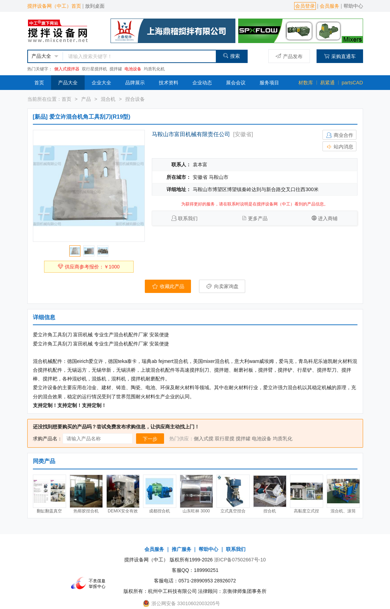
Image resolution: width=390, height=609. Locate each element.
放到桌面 (95, 6)
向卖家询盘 (222, 286)
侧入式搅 (203, 438)
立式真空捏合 (233, 511)
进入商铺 (328, 218)
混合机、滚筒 (343, 511)
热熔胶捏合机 (86, 511)
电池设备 (133, 68)
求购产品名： (47, 438)
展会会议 (236, 82)
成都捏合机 (159, 511)
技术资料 (168, 82)
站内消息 (340, 146)
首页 (39, 82)
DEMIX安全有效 (123, 511)
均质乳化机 (154, 68)
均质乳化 (282, 438)
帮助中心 (353, 6)
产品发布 (289, 56)
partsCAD (352, 82)
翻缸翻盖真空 (49, 511)
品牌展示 (135, 82)
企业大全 (101, 82)
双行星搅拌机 (94, 68)
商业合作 (340, 135)
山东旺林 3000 (196, 511)
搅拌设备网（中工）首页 (54, 6)
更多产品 (258, 218)
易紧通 (327, 82)
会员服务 (329, 6)
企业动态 (202, 82)
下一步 (150, 439)
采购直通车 (340, 56)
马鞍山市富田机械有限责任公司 (191, 134)
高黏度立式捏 (306, 511)
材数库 (305, 82)
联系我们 (188, 218)
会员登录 (305, 6)
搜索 (231, 56)
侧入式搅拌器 (66, 68)
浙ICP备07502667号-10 (240, 559)
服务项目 (269, 82)
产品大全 (68, 82)
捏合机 (269, 511)
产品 (86, 99)
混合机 (108, 99)
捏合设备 (135, 99)
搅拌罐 (115, 68)
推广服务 (181, 549)
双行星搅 (224, 438)
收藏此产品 (167, 286)
